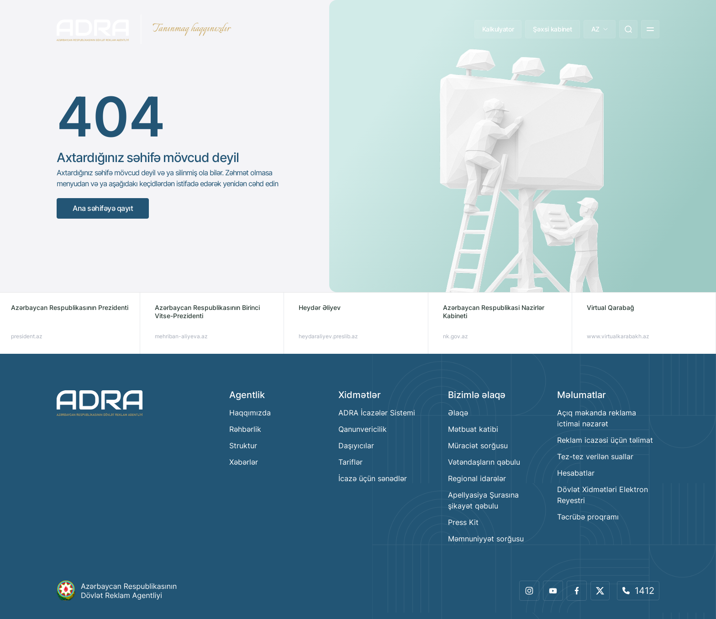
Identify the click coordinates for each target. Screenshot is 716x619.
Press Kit (463, 522)
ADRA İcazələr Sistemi (376, 412)
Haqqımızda (250, 412)
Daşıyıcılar (356, 445)
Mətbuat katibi (473, 429)
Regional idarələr (477, 478)
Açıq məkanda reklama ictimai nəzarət (596, 418)
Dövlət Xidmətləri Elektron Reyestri (602, 495)
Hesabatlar (576, 472)
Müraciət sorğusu (478, 445)
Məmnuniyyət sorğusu (486, 538)
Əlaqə (458, 412)
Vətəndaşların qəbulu (484, 462)
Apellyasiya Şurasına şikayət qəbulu (483, 500)
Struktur (243, 445)
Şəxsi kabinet (552, 29)
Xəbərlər (243, 462)
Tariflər (350, 462)
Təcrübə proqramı (588, 516)
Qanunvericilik (362, 429)
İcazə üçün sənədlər (372, 478)
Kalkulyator (498, 29)
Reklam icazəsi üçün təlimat (605, 440)
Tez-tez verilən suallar (595, 456)
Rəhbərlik (245, 429)
